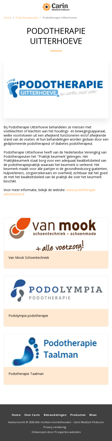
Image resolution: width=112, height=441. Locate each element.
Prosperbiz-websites (67, 432)
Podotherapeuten (27, 17)
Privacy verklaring (54, 427)
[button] (5, 7)
